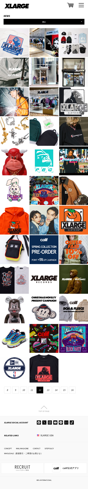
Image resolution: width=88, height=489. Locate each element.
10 (24, 390)
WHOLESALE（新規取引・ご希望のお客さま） (23, 453)
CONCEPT (8, 448)
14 (56, 390)
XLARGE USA (47, 435)
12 (40, 390)
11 (32, 390)
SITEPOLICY (49, 448)
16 (72, 390)
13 (48, 390)
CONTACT (36, 448)
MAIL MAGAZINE (22, 448)
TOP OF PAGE (44, 411)
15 (64, 390)
